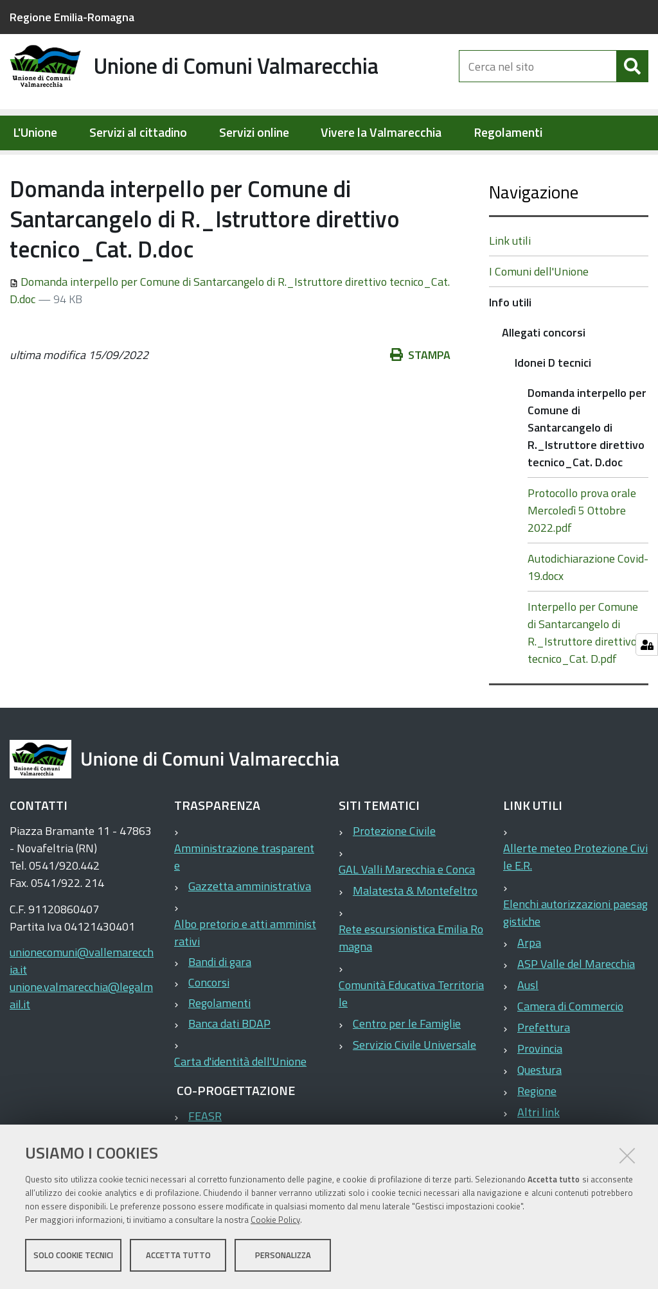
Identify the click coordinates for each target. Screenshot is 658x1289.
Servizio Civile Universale (414, 1085)
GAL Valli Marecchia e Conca (407, 910)
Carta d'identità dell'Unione (240, 1102)
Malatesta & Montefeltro (415, 931)
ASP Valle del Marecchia (576, 1004)
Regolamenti (508, 132)
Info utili (186, 164)
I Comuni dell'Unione (539, 312)
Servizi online (254, 132)
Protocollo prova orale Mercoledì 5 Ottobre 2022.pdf (582, 551)
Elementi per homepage (91, 164)
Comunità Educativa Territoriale (411, 1034)
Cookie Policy (275, 1220)
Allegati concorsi (258, 164)
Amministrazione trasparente (244, 898)
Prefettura (543, 1068)
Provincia (539, 1089)
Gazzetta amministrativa (249, 927)
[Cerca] (632, 76)
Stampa (420, 396)
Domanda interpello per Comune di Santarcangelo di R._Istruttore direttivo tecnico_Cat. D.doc (587, 468)
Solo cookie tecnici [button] (73, 1255)
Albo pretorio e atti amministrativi (245, 973)
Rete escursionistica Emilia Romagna (411, 978)
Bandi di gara (219, 1003)
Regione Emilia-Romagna (72, 17)
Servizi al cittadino (138, 132)
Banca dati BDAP (229, 1064)
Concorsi (208, 1023)
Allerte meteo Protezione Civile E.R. (575, 898)
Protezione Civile (394, 872)
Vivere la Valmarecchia (381, 132)
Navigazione (533, 233)
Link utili (510, 281)
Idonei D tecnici (348, 164)
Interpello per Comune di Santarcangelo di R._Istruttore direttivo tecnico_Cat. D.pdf (583, 673)
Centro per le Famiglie (407, 1064)
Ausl (527, 1026)
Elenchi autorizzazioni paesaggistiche (575, 953)
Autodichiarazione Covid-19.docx (588, 608)
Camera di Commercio (570, 1047)
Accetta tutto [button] (178, 1255)
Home (18, 165)
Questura (539, 1110)
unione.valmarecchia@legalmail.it (81, 1036)
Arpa (529, 983)
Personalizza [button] (283, 1255)
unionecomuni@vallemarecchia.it (82, 1002)
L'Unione (35, 132)
